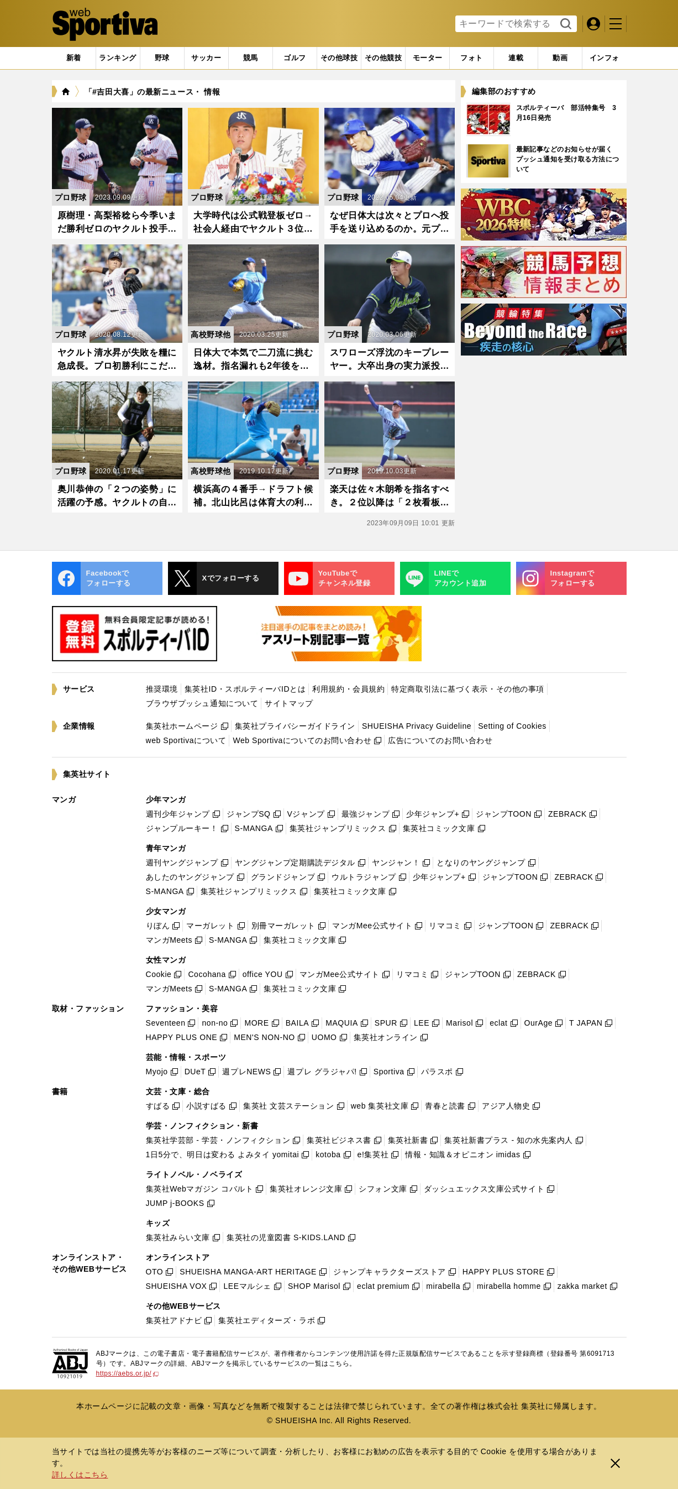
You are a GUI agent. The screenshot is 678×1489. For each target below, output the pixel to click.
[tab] (162, 58)
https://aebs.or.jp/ (127, 1373)
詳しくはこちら (80, 1474)
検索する (564, 24)
